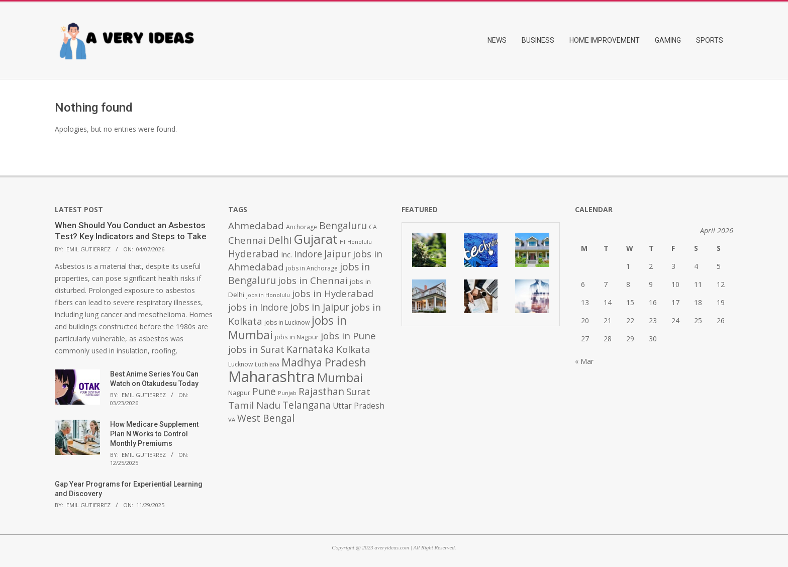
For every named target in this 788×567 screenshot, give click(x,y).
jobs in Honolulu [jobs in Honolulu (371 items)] (268, 295)
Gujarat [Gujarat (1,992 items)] (315, 239)
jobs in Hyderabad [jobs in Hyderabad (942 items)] (332, 293)
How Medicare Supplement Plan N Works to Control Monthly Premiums (154, 433)
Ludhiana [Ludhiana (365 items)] (267, 364)
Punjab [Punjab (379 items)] (287, 393)
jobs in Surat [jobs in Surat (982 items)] (256, 349)
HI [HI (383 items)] (342, 241)
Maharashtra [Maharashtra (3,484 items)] (271, 376)
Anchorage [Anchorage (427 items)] (301, 227)
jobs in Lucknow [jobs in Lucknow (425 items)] (287, 322)
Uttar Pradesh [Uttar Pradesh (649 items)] (358, 406)
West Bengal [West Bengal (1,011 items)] (265, 418)
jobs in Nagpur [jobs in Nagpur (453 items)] (297, 337)
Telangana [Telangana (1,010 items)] (306, 405)
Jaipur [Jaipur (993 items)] (337, 253)
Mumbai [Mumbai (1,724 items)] (340, 377)
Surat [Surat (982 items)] (358, 391)
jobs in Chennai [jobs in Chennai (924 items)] (313, 280)
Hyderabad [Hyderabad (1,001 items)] (253, 253)
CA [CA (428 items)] (373, 227)
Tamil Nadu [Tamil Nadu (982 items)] (254, 405)
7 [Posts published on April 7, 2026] (606, 284)
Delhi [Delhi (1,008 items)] (279, 240)
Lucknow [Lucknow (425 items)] (240, 364)
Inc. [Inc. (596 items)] (286, 254)
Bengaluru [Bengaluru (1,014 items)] (343, 225)
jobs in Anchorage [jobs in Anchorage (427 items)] (312, 268)
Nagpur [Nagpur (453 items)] (239, 393)
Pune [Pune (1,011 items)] (264, 391)
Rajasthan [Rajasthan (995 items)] (321, 391)
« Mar (584, 361)
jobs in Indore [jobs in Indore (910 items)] (258, 307)
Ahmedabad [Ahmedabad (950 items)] (256, 225)
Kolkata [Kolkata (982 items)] (353, 349)
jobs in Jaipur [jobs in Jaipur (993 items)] (319, 307)
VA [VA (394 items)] (231, 419)
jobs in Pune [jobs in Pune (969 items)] (348, 335)
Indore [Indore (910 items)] (308, 253)
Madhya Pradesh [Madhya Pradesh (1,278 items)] (323, 362)
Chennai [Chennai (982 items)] (247, 240)
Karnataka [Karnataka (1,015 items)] (310, 349)
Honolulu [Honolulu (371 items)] (359, 241)
